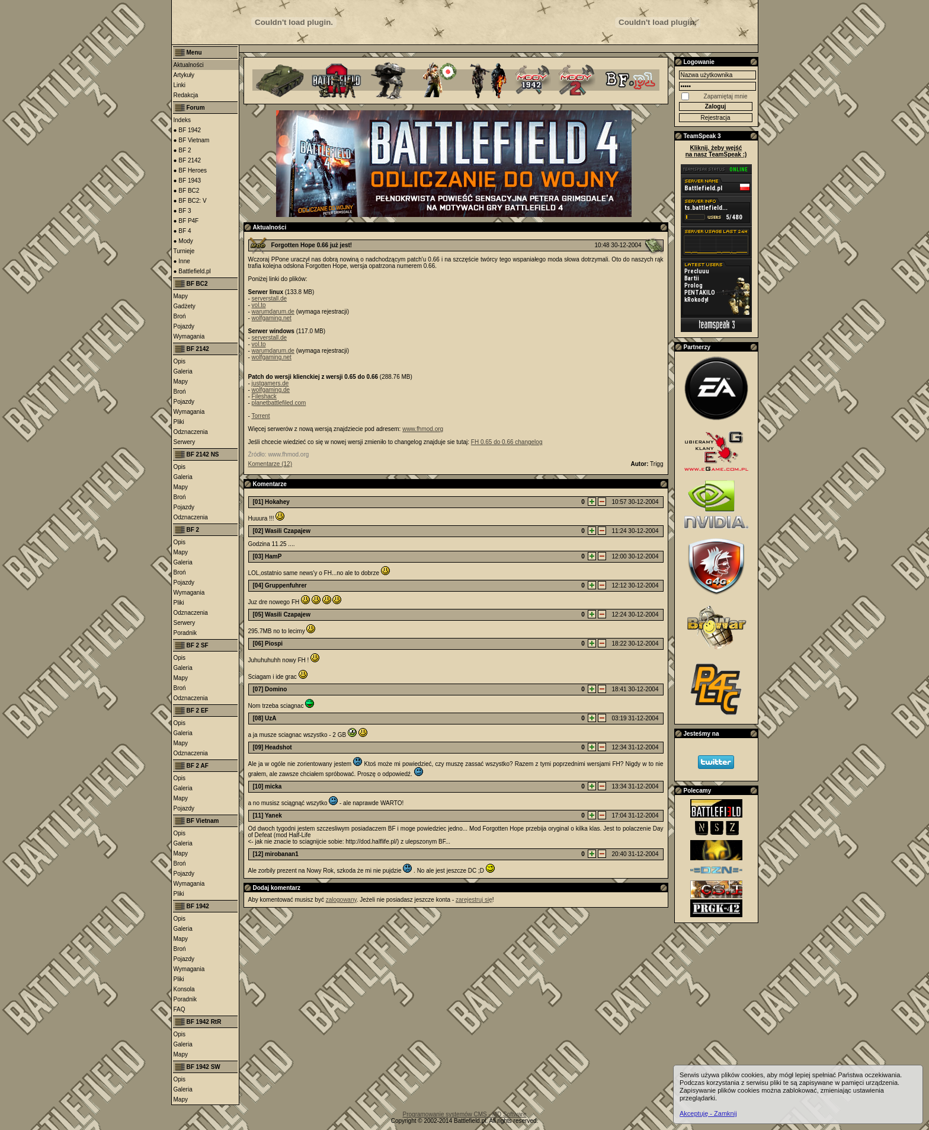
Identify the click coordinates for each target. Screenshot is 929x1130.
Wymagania (189, 336)
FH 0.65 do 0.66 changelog (507, 442)
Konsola (184, 989)
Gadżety (185, 306)
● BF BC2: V (190, 200)
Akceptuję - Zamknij (708, 1113)
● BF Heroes (190, 170)
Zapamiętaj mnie (726, 96)
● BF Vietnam (192, 140)
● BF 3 (182, 211)
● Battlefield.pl (192, 271)
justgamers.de (270, 383)
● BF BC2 (187, 190)
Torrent (260, 416)
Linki (180, 85)
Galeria (183, 371)
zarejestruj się (474, 899)
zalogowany (341, 899)
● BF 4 (182, 231)
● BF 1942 (187, 130)
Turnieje (184, 251)
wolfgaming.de (271, 390)
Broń (180, 316)
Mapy (181, 296)
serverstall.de (269, 298)
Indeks (182, 120)
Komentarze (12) (270, 464)
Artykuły (184, 75)
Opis (180, 361)
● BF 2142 (187, 160)
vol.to (259, 305)
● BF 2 (182, 150)
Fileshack (264, 396)
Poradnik (185, 633)
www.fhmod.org (422, 429)
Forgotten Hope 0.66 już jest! (312, 245)
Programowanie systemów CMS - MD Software (465, 1114)
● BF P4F (186, 221)
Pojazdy (184, 326)
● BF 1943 (187, 180)
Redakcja (186, 95)
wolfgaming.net (271, 318)
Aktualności (189, 65)
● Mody (183, 241)
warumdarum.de (273, 311)
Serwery (185, 442)
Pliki (179, 422)
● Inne (182, 261)
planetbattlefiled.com (279, 403)
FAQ (179, 1009)
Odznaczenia (191, 432)
